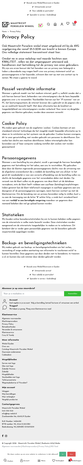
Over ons (5, 347)
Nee (71, 454)
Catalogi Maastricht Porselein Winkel (17, 349)
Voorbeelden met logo (11, 377)
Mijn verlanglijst (8, 397)
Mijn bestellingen (9, 394)
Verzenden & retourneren (12, 330)
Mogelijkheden (8, 374)
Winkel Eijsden (8, 344)
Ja (62, 454)
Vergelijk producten (10, 400)
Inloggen (5, 391)
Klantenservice (8, 332)
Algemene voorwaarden (11, 319)
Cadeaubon (6, 355)
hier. (57, 52)
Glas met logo (7, 366)
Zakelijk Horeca (8, 369)
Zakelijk (5, 372)
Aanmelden (72, 294)
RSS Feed (54, 446)
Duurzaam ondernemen (11, 352)
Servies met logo (8, 363)
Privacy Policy (15, 31)
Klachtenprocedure (9, 321)
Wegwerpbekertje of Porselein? (14, 383)
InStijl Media (55, 443)
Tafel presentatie (9, 380)
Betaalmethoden (8, 327)
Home (4, 31)
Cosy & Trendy (8, 335)
